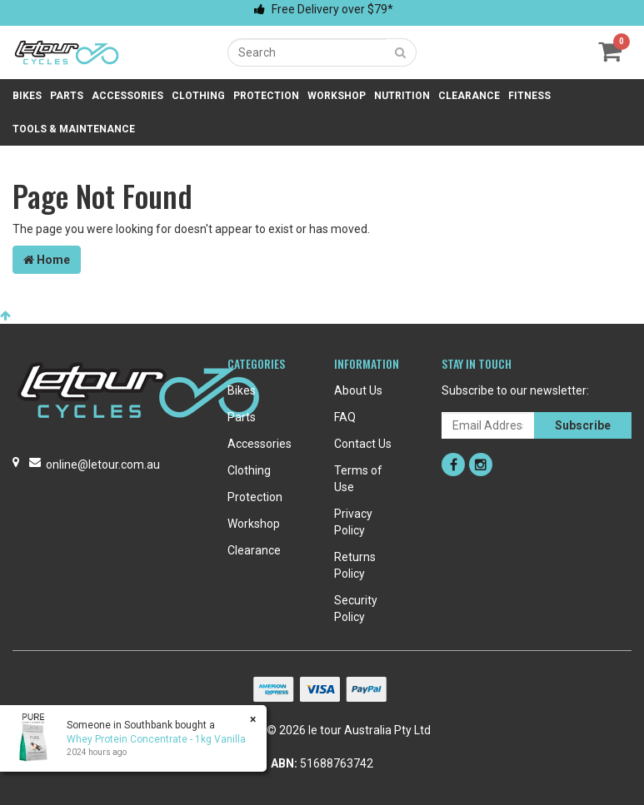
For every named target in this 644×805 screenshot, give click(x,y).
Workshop (336, 96)
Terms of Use (358, 479)
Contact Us (363, 443)
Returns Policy (355, 565)
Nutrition (402, 96)
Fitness (529, 96)
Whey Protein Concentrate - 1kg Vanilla (156, 739)
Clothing (198, 96)
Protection (266, 96)
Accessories (127, 96)
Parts (66, 96)
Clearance (469, 96)
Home (46, 259)
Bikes (27, 96)
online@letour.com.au (103, 464)
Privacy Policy (353, 522)
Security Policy (355, 609)
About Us (358, 390)
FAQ (345, 417)
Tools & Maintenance (73, 129)
